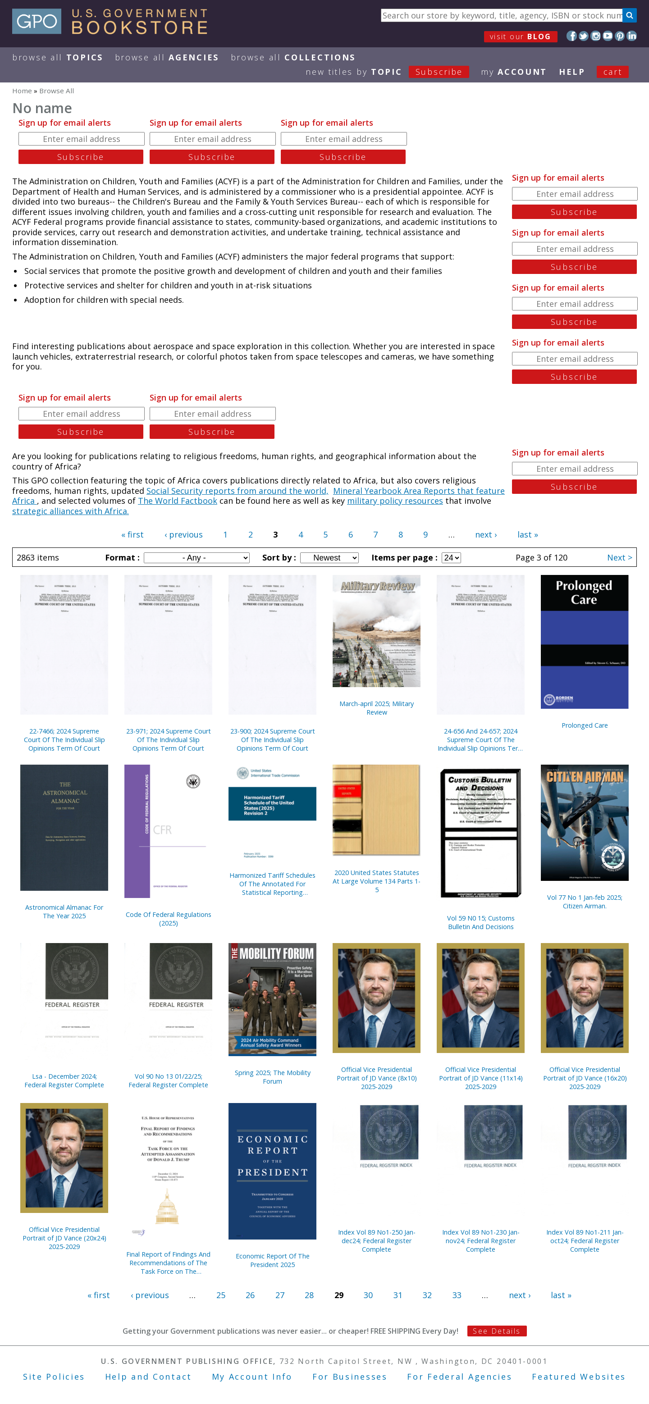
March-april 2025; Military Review (376, 707)
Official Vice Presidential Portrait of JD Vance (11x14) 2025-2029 (481, 1078)
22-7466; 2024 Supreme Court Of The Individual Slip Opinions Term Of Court (64, 739)
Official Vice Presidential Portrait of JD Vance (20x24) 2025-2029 (64, 1238)
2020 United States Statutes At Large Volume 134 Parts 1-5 (376, 881)
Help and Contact (148, 1376)
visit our (521, 36)
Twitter (584, 36)
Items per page (403, 557)
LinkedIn (631, 36)
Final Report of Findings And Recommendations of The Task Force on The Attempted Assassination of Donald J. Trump (168, 1263)
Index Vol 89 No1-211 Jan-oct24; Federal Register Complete (585, 1241)
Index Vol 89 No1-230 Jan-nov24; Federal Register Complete (481, 1241)
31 (397, 1295)
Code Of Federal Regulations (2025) (168, 918)
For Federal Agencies (459, 1376)
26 (250, 1295)
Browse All (57, 57)
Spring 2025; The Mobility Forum (273, 1076)
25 (220, 1295)
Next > (619, 557)
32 (427, 1295)
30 (368, 1295)
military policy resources (395, 500)
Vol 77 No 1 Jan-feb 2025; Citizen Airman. (584, 901)
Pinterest (620, 36)
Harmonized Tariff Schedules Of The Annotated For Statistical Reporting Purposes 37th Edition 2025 (272, 884)
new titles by (393, 71)
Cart (612, 71)
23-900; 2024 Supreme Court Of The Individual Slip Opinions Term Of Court (272, 739)
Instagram (595, 36)
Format (121, 557)
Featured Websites (579, 1376)
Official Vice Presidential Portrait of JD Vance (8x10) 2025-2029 (377, 1078)
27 (279, 1295)
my (514, 71)
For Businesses (350, 1376)
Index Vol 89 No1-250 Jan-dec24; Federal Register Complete (377, 1241)
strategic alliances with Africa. (70, 511)
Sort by (278, 557)
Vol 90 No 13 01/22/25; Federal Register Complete (168, 1080)
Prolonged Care (585, 725)
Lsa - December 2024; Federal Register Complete (64, 1080)
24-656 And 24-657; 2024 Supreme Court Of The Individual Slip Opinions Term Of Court (481, 739)
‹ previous (184, 534)
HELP (572, 71)
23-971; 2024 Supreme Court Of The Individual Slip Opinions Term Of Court (168, 739)
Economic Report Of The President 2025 (273, 1260)
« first (132, 534)
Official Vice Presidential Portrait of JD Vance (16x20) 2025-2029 (585, 1078)
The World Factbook (177, 500)
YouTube (608, 36)
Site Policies (54, 1376)
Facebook (572, 36)
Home (22, 90)
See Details (497, 1331)
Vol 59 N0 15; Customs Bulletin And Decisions (481, 922)
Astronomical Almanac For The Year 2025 (64, 911)
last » (527, 534)
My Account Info (252, 1376)
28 (309, 1295)
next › (486, 534)
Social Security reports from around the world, (237, 490)
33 (457, 1295)
